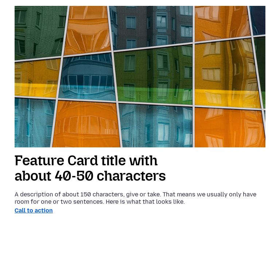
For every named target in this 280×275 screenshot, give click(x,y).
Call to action (34, 210)
